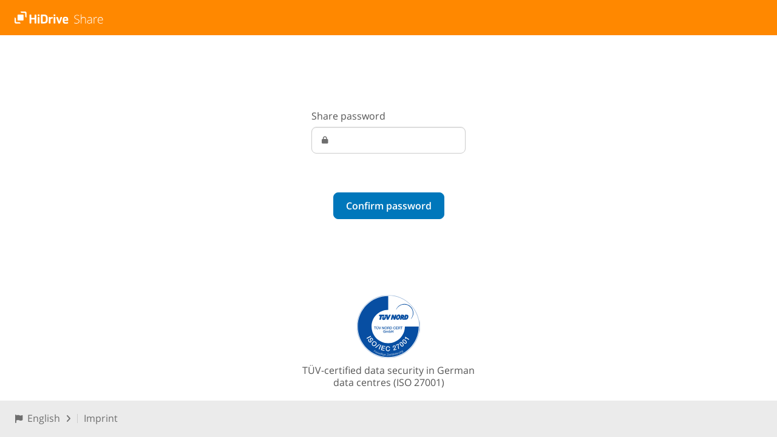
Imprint (101, 418)
